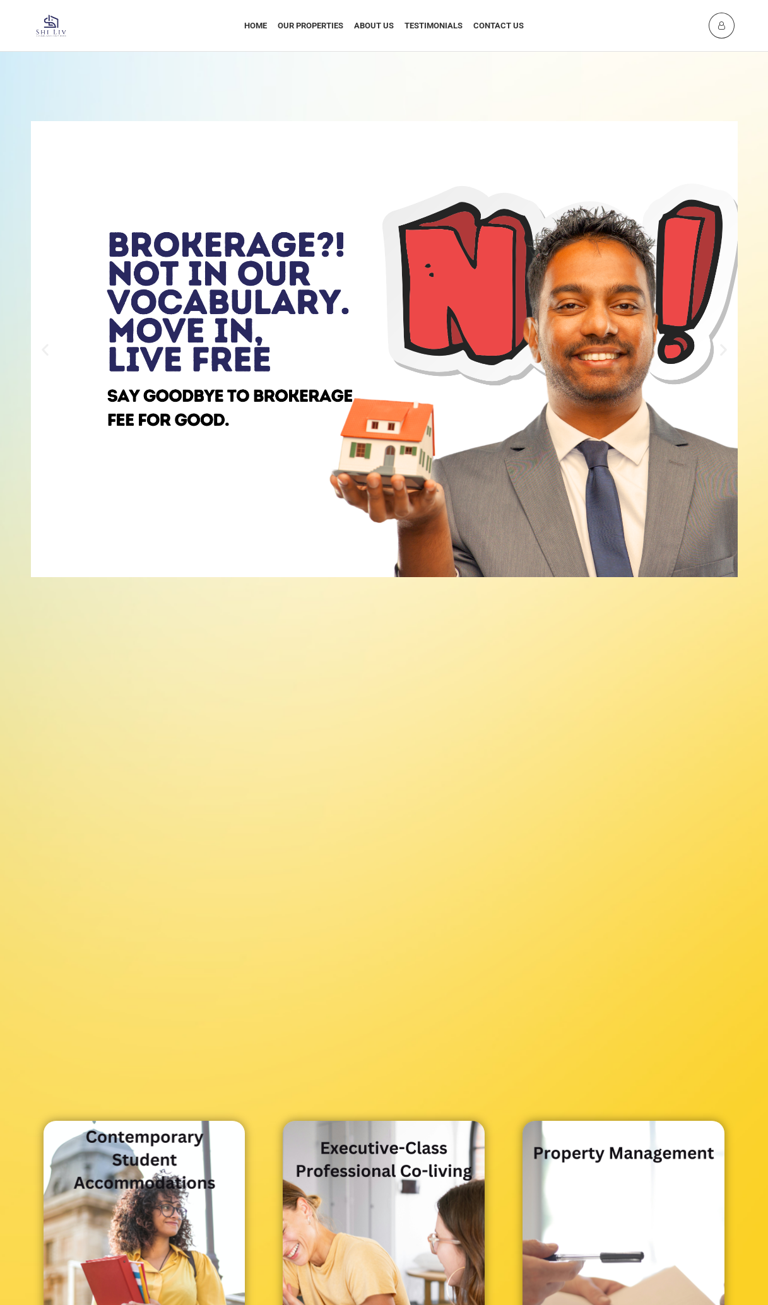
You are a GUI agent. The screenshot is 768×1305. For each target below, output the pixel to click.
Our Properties (310, 25)
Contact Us (498, 25)
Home (255, 25)
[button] (45, 349)
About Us (374, 25)
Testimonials (434, 25)
